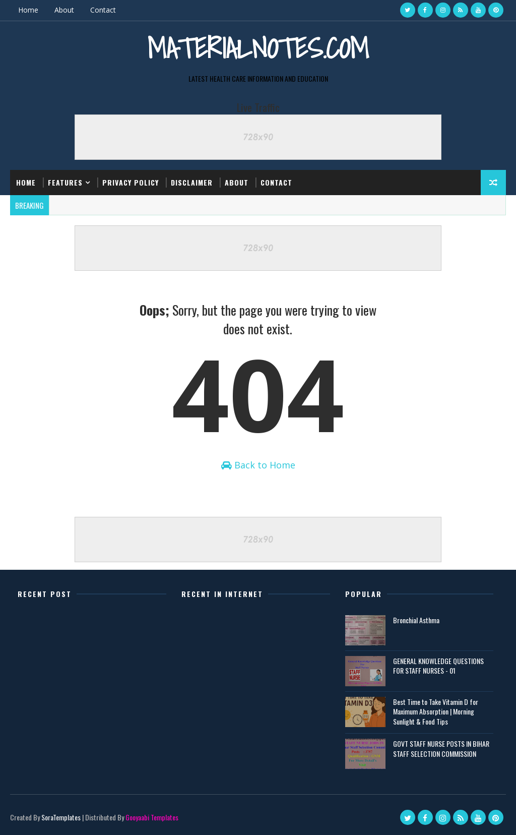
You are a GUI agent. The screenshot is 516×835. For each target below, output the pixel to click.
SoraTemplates (61, 817)
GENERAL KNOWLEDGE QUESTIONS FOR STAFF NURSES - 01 (438, 665)
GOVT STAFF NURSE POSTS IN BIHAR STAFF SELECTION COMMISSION (441, 748)
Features (65, 182)
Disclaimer (192, 182)
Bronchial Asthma (416, 620)
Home (28, 10)
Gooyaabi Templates (151, 817)
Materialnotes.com (258, 48)
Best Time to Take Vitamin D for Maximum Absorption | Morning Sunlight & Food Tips (435, 711)
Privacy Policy (130, 182)
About (64, 10)
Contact (103, 10)
